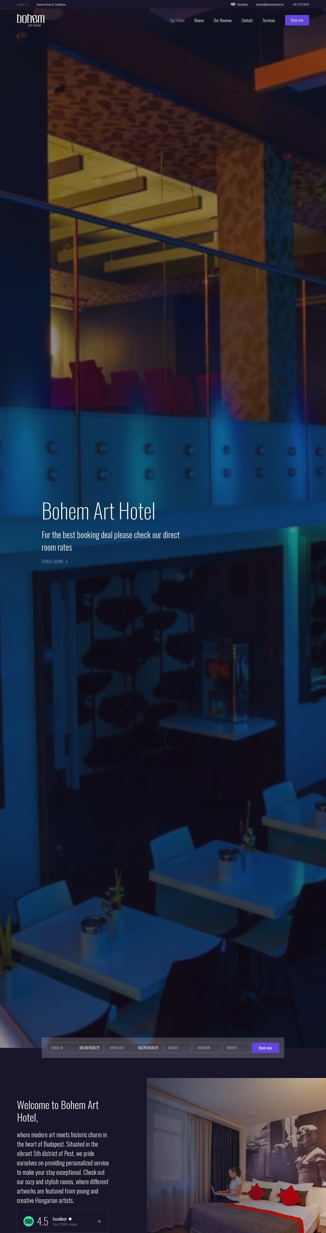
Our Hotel (177, 21)
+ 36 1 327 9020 (300, 4)
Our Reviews (223, 21)
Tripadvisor (239, 4)
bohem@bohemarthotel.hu (270, 4)
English (22, 4)
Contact (247, 21)
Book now (297, 21)
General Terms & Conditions (51, 4)
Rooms (199, 21)
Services (269, 21)
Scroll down (55, 561)
